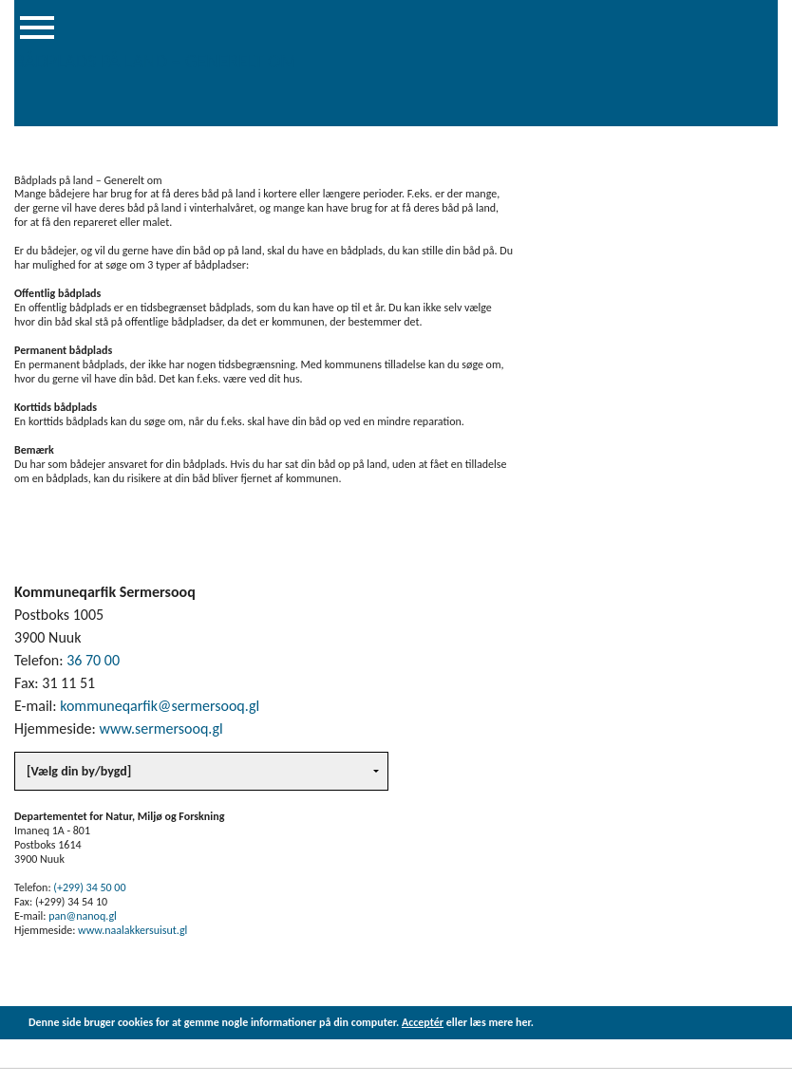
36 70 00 (93, 660)
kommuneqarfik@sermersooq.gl (159, 706)
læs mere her (500, 1022)
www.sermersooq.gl (160, 728)
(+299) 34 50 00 (89, 887)
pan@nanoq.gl (82, 916)
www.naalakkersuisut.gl (132, 930)
